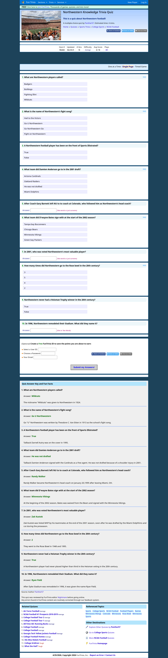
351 (107, 50)
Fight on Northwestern (35, 133)
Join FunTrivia (43, 7)
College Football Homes (34, 636)
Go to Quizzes (101, 632)
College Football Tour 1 (33, 620)
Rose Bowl (126, 613)
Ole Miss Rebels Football (35, 640)
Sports (88, 611)
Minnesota (116, 613)
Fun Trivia (28, 2)
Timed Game (141, 66)
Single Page (127, 66)
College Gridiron (31, 643)
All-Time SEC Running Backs (35, 624)
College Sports (99, 611)
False (26, 157)
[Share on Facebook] (113, 30)
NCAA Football (112, 611)
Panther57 (89, 23)
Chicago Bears (31, 229)
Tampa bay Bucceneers (35, 224)
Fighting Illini (30, 94)
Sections (42, 2)
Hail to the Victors (32, 118)
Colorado (106, 613)
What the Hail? (31, 646)
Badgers (28, 84)
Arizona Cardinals (32, 176)
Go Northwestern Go (34, 128)
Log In (144, 2)
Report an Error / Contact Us (102, 655)
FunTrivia (98, 643)
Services (61, 2)
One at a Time (114, 66)
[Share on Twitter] (128, 30)
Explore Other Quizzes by (104, 627)
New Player (132, 2)
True (26, 152)
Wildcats (28, 99)
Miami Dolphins (31, 191)
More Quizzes (101, 638)
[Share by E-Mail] (141, 30)
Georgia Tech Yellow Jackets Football (39, 633)
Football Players (127, 611)
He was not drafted (33, 186)
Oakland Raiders (32, 181)
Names (138, 611)
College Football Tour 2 (33, 617)
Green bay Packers (33, 239)
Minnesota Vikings (32, 234)
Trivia (51, 2)
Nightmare (62, 597)
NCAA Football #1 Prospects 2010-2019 (40, 614)
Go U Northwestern (33, 123)
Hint (144, 77)
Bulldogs (28, 89)
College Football (30, 627)
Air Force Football (31, 611)
